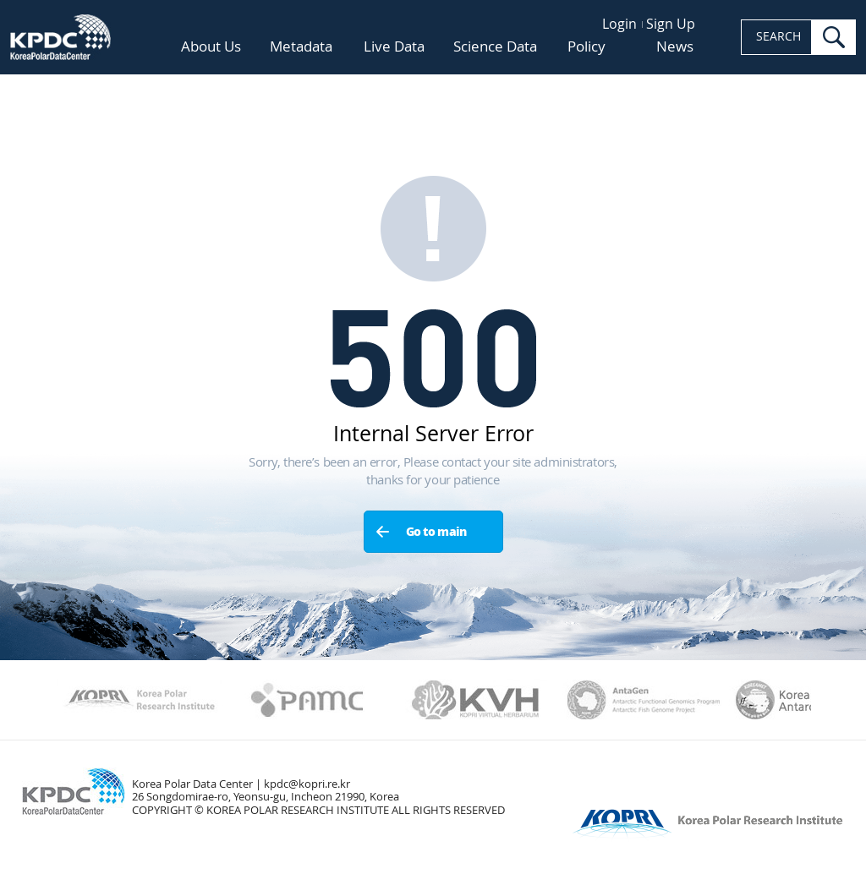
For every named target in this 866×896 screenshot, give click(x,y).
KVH (476, 700)
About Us (211, 47)
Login (619, 24)
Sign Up (670, 24)
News (674, 46)
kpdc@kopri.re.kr (307, 784)
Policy (586, 46)
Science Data (495, 47)
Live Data (394, 47)
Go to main (436, 532)
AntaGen (644, 700)
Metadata (301, 47)
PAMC (307, 700)
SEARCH (778, 37)
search (834, 37)
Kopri (139, 700)
